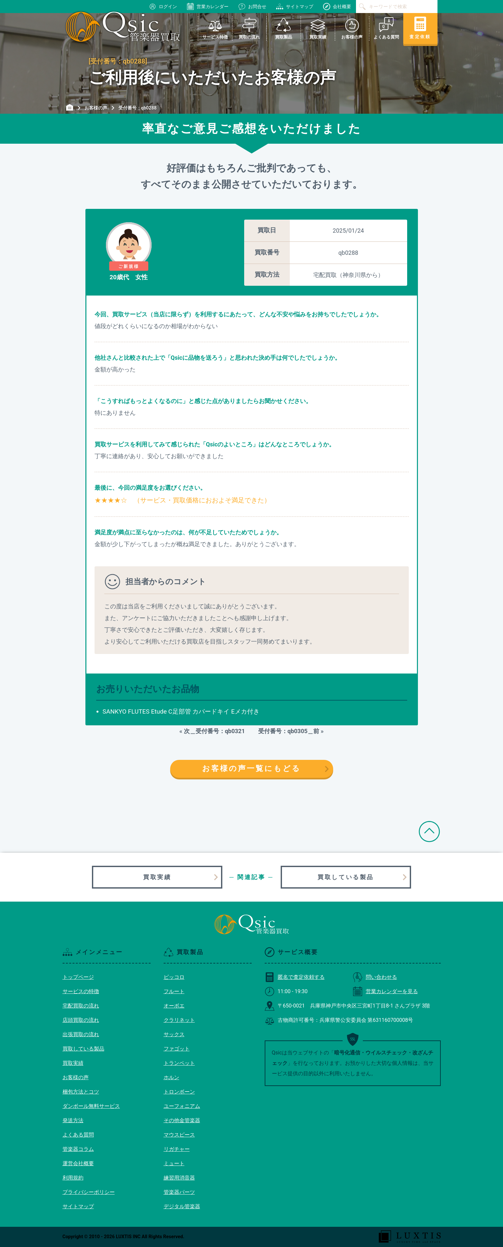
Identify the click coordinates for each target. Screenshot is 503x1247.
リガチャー (177, 1149)
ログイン (163, 6)
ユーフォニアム (182, 1106)
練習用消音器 (179, 1178)
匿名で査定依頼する (295, 977)
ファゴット (177, 1049)
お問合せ (252, 6)
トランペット (179, 1063)
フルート (174, 991)
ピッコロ (174, 977)
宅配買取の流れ (81, 1006)
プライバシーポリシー (89, 1192)
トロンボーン (179, 1092)
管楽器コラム (78, 1149)
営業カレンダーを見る (385, 991)
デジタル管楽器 (182, 1206)
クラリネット (179, 1020)
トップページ (78, 977)
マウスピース (179, 1135)
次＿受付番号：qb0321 (217, 731)
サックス (174, 1034)
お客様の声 (76, 1077)
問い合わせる (375, 977)
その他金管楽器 (182, 1120)
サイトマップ (294, 6)
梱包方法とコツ (81, 1092)
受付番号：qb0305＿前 (285, 731)
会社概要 (337, 6)
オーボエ (174, 1006)
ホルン (171, 1077)
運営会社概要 (78, 1163)
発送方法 (73, 1120)
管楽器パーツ (179, 1192)
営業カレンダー (208, 6)
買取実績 (157, 877)
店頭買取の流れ (81, 1020)
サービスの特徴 (81, 991)
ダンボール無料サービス (91, 1106)
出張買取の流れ (81, 1034)
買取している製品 (346, 877)
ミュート (174, 1163)
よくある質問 (78, 1135)
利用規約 (73, 1178)
